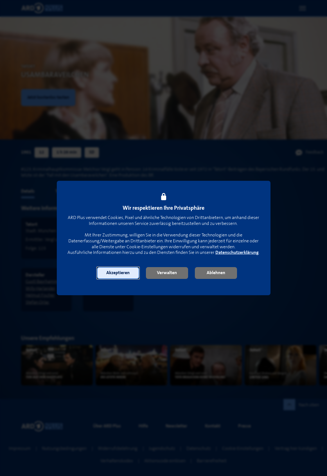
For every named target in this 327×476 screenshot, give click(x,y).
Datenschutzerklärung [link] (237, 252)
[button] (118, 273)
